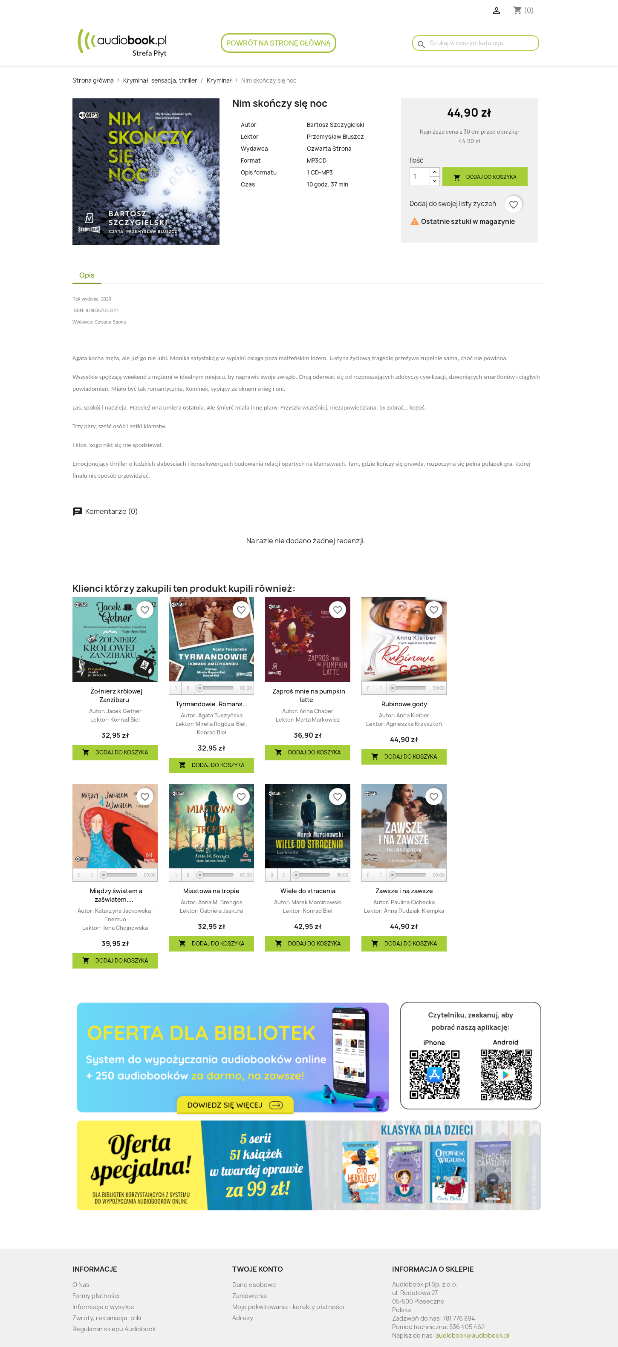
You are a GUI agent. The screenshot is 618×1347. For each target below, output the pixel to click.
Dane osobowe (254, 1285)
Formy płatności (95, 1296)
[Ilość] (420, 176)
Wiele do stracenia (307, 891)
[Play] (175, 688)
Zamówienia (249, 1296)
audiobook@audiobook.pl (472, 1335)
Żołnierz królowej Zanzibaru (116, 695)
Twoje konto (257, 1269)
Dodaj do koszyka (485, 177)
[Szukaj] (475, 43)
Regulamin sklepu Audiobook (114, 1329)
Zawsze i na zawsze (404, 891)
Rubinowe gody (404, 704)
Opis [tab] (87, 275)
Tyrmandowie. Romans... (212, 704)
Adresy (242, 1318)
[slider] (217, 688)
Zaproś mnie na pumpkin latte (308, 695)
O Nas (81, 1285)
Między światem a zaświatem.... (116, 895)
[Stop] (188, 688)
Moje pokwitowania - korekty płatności (288, 1307)
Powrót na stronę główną (278, 43)
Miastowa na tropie (211, 891)
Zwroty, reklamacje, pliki (106, 1318)
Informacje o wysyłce (103, 1307)
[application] (211, 688)
